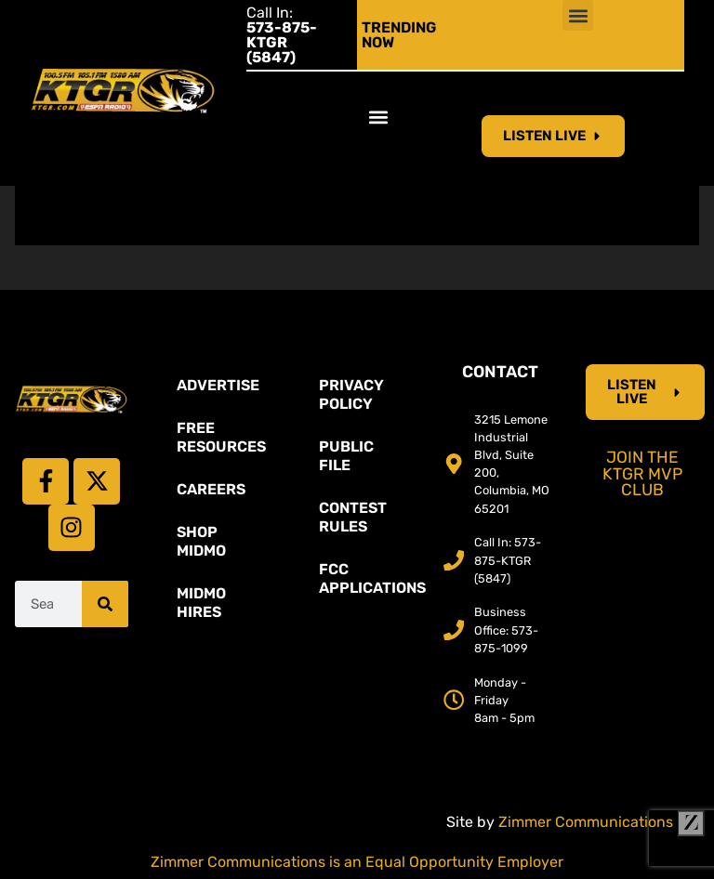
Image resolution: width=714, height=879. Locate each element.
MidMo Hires (201, 602)
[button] (577, 15)
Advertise (218, 385)
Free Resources (221, 437)
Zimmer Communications (601, 822)
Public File (346, 456)
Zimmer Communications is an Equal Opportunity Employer (357, 862)
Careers (211, 489)
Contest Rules (353, 517)
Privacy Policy (351, 394)
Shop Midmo (201, 541)
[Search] (105, 604)
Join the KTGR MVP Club (642, 473)
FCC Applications (366, 578)
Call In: (281, 35)
